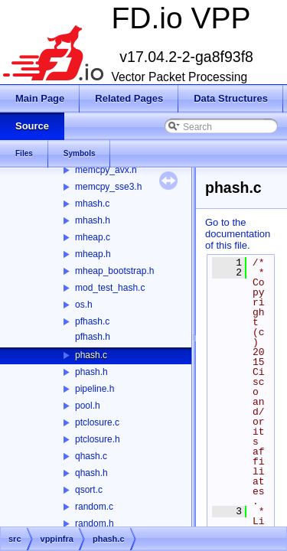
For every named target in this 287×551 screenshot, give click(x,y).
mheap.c (92, 237)
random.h (94, 523)
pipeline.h (94, 388)
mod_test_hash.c (110, 287)
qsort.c (89, 489)
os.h (84, 304)
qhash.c (91, 456)
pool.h (87, 405)
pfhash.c (92, 321)
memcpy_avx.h (106, 170)
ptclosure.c (97, 422)
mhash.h (92, 220)
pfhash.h (92, 336)
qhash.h (91, 473)
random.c (94, 506)
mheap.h (93, 254)
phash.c (91, 355)
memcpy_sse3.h (108, 186)
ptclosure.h (97, 439)
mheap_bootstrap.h (114, 271)
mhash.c (92, 203)
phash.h (91, 372)
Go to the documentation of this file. (237, 234)
